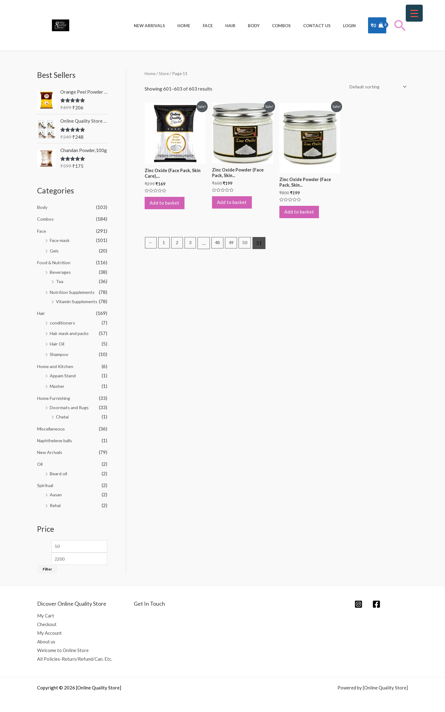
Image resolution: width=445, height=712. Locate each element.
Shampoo (59, 352)
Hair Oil (58, 342)
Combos (291, 25)
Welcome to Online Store (63, 647)
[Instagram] (358, 601)
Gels (54, 250)
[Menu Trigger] (414, 13)
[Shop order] (376, 87)
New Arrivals (179, 25)
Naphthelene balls (55, 437)
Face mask (60, 240)
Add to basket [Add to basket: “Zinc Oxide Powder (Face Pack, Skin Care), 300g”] (302, 215)
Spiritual (45, 482)
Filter (47, 566)
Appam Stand (63, 373)
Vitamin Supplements (77, 300)
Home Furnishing (54, 395)
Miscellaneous (52, 426)
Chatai (63, 414)
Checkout (47, 622)
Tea (59, 280)
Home (210, 25)
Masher (58, 384)
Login (351, 25)
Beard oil (59, 470)
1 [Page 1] (164, 248)
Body (268, 25)
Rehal (55, 501)
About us (46, 639)
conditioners (63, 321)
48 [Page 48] (220, 248)
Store (164, 73)
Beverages (61, 271)
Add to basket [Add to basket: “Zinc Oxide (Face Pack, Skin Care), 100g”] (167, 206)
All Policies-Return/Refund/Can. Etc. (74, 656)
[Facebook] (376, 601)
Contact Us (323, 25)
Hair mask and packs (70, 331)
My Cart (45, 613)
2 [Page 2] (178, 248)
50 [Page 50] (249, 248)
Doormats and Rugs (70, 405)
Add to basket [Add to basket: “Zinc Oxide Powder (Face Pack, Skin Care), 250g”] (235, 206)
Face (230, 25)
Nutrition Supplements (73, 291)
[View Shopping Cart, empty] (377, 25)
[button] (400, 25)
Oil (40, 461)
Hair (249, 25)
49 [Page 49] (235, 248)
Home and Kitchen (55, 364)
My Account (49, 630)
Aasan (56, 491)
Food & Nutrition (54, 262)
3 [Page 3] (192, 248)
